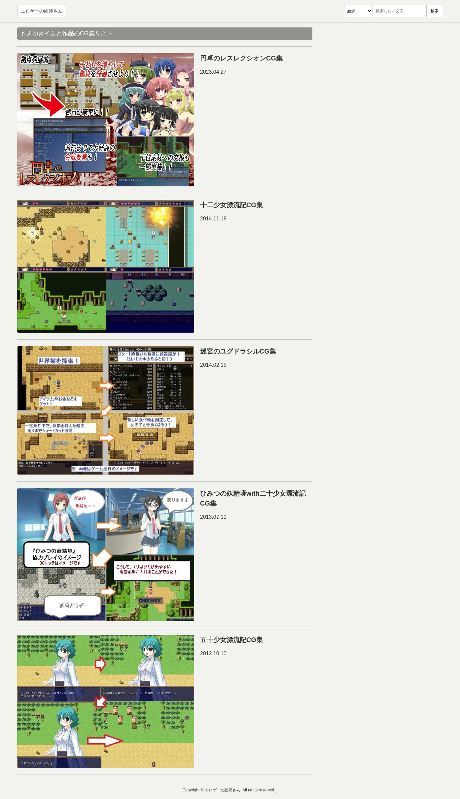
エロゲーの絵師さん (41, 11)
